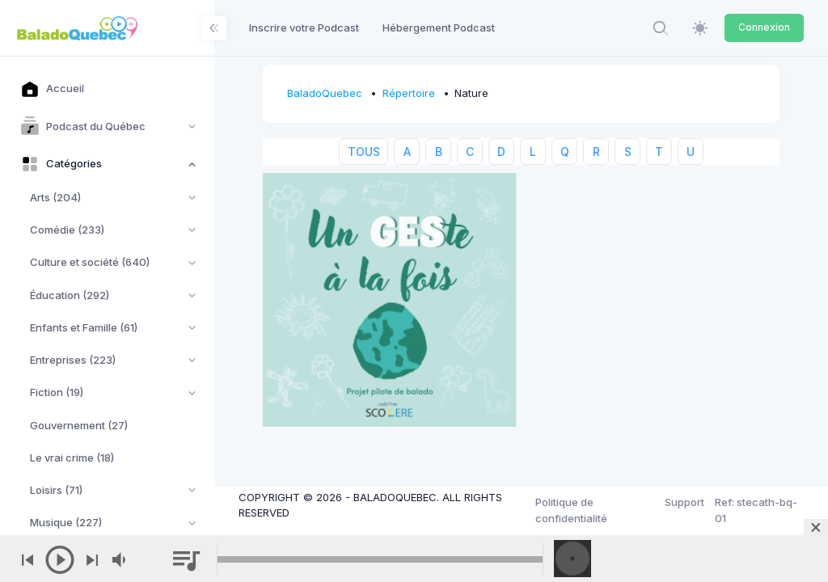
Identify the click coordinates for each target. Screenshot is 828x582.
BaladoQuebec (324, 92)
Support (684, 502)
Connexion (764, 27)
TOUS (364, 151)
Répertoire (408, 92)
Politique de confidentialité (571, 510)
